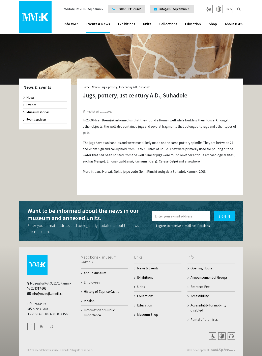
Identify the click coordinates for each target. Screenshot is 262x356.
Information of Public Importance (99, 312)
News (28, 97)
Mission (89, 301)
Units (147, 24)
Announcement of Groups (209, 277)
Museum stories (36, 112)
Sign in (224, 216)
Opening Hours (201, 268)
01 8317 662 (38, 288)
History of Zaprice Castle (101, 291)
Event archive (34, 119)
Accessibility (200, 296)
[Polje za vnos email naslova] (181, 216)
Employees (92, 282)
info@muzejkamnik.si (46, 293)
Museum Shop (147, 314)
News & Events (147, 268)
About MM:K (234, 24)
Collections (168, 24)
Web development (198, 350)
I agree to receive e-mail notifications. (181, 226)
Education (193, 24)
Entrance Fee (200, 287)
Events (29, 105)
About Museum (95, 273)
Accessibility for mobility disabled (208, 308)
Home (86, 87)
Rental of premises (204, 319)
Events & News (98, 27)
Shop (213, 24)
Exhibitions (126, 24)
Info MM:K (71, 24)
